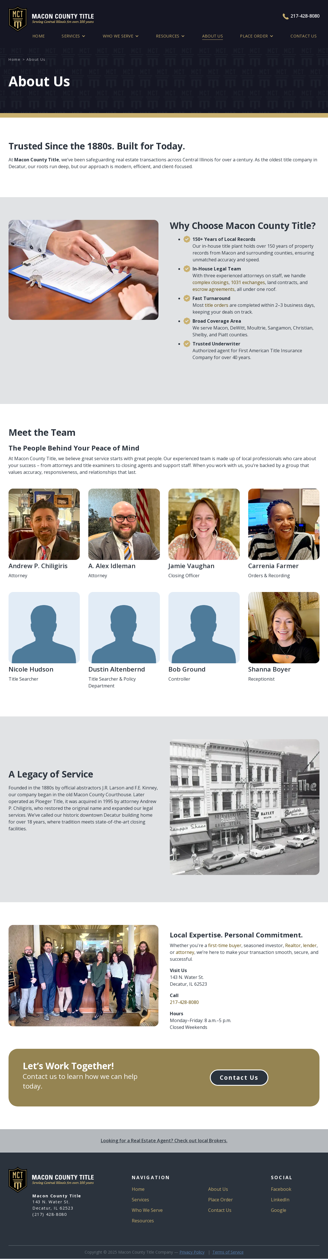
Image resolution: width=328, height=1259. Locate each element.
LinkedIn (280, 1199)
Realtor (293, 945)
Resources (143, 1220)
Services (140, 1199)
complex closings (211, 282)
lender (310, 945)
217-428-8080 (305, 16)
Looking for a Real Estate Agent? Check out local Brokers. (164, 1140)
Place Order (220, 1199)
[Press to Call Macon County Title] (286, 16)
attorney (185, 952)
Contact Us (304, 36)
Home (38, 36)
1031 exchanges (248, 282)
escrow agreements (214, 289)
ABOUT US (212, 36)
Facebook (281, 1189)
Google (278, 1210)
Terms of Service (228, 1252)
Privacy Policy (191, 1252)
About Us (218, 1189)
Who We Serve (147, 1210)
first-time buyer (224, 945)
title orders (216, 305)
